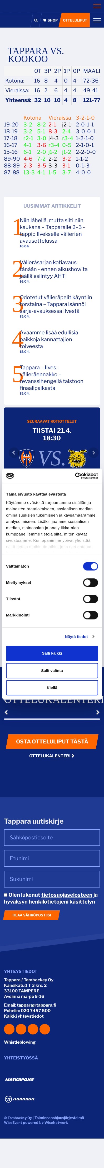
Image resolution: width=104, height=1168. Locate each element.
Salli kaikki (52, 653)
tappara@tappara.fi (36, 1005)
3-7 (66, 172)
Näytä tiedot (76, 636)
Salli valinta (52, 670)
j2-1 (66, 124)
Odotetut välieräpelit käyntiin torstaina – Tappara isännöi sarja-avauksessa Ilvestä (56, 304)
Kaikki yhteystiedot (24, 1016)
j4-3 (53, 138)
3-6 (41, 145)
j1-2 (52, 152)
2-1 (52, 124)
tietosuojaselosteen (66, 895)
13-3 (29, 172)
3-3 (52, 165)
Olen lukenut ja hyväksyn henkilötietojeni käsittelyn (51, 898)
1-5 (52, 172)
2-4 (66, 131)
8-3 (52, 131)
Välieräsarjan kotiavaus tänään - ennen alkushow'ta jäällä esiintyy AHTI (54, 269)
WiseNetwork (56, 1122)
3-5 (41, 165)
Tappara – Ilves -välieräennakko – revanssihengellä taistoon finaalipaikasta (51, 377)
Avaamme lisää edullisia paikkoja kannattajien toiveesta (49, 339)
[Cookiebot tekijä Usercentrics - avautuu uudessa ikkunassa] (75, 475)
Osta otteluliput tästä (52, 741)
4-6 (27, 159)
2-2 (52, 159)
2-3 (27, 165)
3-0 (41, 138)
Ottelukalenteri (52, 755)
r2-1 (28, 138)
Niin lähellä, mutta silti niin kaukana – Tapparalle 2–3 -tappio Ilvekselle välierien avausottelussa (52, 230)
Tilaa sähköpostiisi (31, 915)
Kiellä (52, 687)
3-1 (66, 165)
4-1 (27, 145)
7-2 (41, 159)
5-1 (41, 131)
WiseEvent (13, 1122)
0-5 (66, 145)
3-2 (27, 124)
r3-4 (67, 138)
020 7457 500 (36, 1010)
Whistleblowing (20, 1042)
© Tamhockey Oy (18, 1118)
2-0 (41, 152)
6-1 (27, 152)
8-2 (41, 124)
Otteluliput (75, 20)
